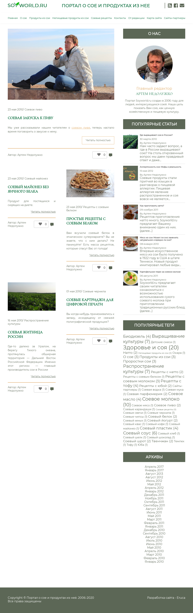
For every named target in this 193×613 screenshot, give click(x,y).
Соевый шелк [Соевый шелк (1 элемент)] (134, 437)
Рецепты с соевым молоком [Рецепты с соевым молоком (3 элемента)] (153, 378)
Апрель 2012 (154, 488)
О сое (23, 17)
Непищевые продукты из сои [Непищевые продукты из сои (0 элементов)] (155, 353)
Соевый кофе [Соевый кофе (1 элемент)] (157, 424)
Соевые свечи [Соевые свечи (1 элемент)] (135, 412)
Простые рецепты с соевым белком (85, 221)
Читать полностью (100, 141)
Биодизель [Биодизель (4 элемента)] (137, 336)
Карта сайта (154, 17)
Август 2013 (154, 474)
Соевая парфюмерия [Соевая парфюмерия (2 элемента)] (147, 394)
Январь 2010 (154, 561)
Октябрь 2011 (154, 502)
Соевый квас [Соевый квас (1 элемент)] (134, 424)
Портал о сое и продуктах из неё (52, 597)
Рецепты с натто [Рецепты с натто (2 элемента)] (167, 372)
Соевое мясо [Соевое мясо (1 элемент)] (142, 405)
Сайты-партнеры (174, 17)
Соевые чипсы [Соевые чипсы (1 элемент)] (135, 416)
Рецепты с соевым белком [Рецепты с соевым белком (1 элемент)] (144, 376)
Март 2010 (154, 554)
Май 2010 (154, 547)
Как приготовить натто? (152, 206)
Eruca (181, 597)
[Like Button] (98, 154)
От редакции (136, 17)
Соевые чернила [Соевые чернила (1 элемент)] (161, 412)
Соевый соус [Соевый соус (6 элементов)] (140, 433)
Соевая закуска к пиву (30, 118)
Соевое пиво (33, 109)
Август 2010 (154, 537)
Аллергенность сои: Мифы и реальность (160, 167)
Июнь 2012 (154, 481)
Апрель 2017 (154, 466)
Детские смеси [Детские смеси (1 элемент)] (163, 342)
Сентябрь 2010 (154, 533)
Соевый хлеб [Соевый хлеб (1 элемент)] (169, 433)
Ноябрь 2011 (154, 498)
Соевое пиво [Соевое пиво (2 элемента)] (167, 405)
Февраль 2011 (154, 523)
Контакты (120, 17)
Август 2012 (154, 477)
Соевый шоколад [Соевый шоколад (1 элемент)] (161, 437)
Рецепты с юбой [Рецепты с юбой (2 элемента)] (155, 386)
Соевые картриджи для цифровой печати (89, 302)
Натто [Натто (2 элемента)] (130, 353)
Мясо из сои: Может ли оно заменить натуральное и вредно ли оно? (159, 238)
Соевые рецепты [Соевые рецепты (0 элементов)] (166, 409)
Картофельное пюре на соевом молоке (160, 272)
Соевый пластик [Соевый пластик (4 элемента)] (159, 428)
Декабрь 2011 (154, 495)
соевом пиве (81, 127)
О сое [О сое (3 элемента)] (131, 357)
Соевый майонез (36, 178)
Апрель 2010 (154, 551)
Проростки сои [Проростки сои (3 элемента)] (139, 361)
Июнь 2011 (154, 512)
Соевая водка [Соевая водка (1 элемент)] (153, 389)
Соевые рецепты (101, 17)
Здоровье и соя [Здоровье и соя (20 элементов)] (151, 347)
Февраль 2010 (154, 558)
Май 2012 (154, 484)
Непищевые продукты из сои (70, 17)
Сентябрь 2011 (154, 505)
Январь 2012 (154, 491)
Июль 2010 (154, 540)
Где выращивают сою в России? (156, 135)
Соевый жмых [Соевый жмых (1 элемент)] (135, 420)
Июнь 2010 (154, 544)
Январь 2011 (154, 526)
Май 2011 (154, 516)
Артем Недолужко (30, 155)
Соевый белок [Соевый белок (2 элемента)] (162, 416)
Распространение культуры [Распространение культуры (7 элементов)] (143, 368)
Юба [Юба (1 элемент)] (143, 444)
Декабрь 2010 (154, 530)
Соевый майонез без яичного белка (28, 189)
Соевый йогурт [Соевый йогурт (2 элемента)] (162, 420)
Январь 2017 (154, 470)
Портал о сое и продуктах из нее (106, 5)
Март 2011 (154, 519)
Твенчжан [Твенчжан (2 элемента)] (162, 441)
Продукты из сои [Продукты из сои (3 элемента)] (157, 357)
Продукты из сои (39, 17)
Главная (13, 17)
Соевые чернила (94, 291)
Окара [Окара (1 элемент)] (178, 353)
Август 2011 (154, 509)
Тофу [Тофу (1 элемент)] (132, 444)
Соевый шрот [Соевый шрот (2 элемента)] (137, 441)
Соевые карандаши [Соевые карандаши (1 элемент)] (139, 409)
